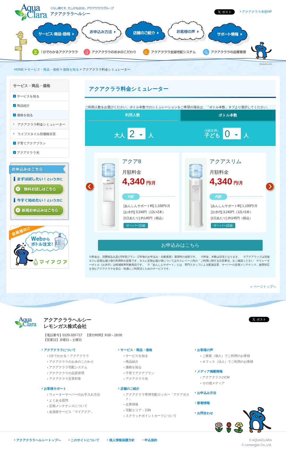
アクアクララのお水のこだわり (71, 362)
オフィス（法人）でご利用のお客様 (227, 362)
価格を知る (71, 69)
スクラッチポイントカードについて (151, 416)
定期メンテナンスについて (68, 406)
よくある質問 (58, 400)
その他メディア (213, 383)
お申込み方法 (206, 393)
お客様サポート (55, 389)
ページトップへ (265, 286)
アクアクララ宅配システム (68, 367)
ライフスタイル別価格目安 (37, 134)
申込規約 (150, 440)
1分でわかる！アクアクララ (69, 356)
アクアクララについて (60, 350)
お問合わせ (205, 413)
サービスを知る (28, 96)
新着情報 (203, 403)
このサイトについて (85, 440)
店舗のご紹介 (129, 389)
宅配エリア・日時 (138, 410)
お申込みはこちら (180, 245)
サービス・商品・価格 (43, 69)
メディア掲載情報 (210, 371)
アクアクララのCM (216, 377)
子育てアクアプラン (31, 143)
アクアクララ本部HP (257, 12)
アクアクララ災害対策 (65, 378)
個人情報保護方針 (122, 440)
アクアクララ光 (28, 152)
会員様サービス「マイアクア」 (71, 412)
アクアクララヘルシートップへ (38, 440)
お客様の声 (205, 350)
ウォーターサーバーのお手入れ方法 (74, 394)
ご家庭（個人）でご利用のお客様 (226, 356)
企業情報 (132, 404)
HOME (19, 69)
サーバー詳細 (135, 225)
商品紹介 (23, 105)
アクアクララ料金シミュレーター (41, 124)
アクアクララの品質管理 (66, 373)
